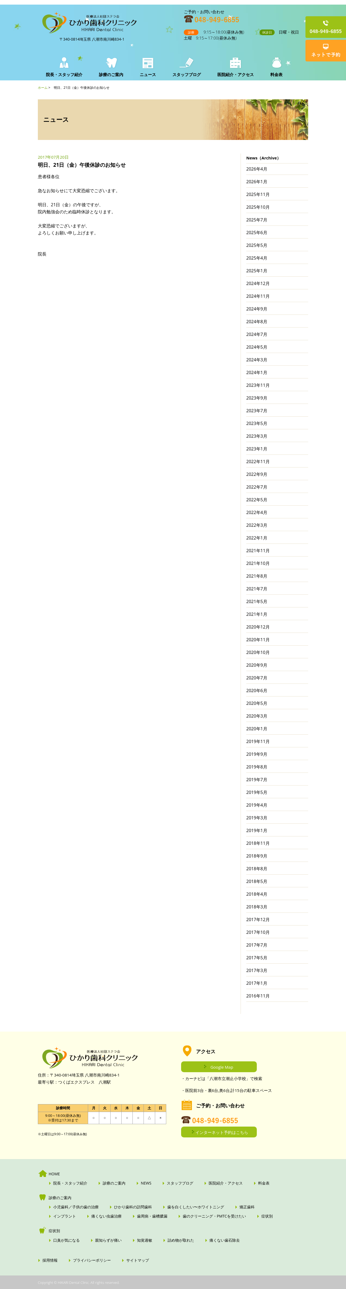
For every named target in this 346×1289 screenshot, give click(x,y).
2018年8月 (256, 869)
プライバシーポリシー (92, 1260)
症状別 (267, 1216)
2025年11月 (258, 194)
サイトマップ (137, 1260)
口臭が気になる (66, 1240)
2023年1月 (256, 449)
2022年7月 (256, 487)
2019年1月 (256, 830)
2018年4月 (256, 894)
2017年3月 (256, 970)
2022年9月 (256, 474)
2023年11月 (258, 385)
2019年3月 (256, 818)
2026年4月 (256, 169)
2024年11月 (258, 296)
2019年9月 (256, 754)
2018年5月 (256, 881)
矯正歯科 (247, 1207)
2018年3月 (256, 907)
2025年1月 (256, 271)
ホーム (43, 87)
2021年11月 (258, 551)
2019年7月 (256, 780)
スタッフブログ (186, 74)
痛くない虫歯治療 (106, 1216)
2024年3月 (256, 360)
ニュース (147, 74)
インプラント (64, 1216)
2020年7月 (256, 678)
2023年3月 (256, 436)
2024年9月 (256, 309)
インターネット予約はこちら (221, 1132)
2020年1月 (256, 729)
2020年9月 (256, 665)
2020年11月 (258, 640)
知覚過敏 (144, 1240)
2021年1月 (256, 614)
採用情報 (50, 1260)
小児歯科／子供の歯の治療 (76, 1207)
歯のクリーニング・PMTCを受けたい (214, 1216)
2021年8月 (256, 576)
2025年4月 (256, 258)
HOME (54, 1174)
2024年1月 (256, 372)
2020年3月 (256, 716)
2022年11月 (258, 461)
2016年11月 (258, 996)
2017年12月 (258, 919)
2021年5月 (256, 601)
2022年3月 (256, 525)
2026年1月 (256, 182)
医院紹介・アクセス (234, 74)
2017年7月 (256, 945)
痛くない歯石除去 (224, 1240)
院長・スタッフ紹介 (64, 74)
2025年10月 (258, 207)
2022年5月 (256, 500)
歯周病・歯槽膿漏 (152, 1216)
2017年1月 (256, 983)
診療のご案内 (111, 74)
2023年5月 (256, 423)
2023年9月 (256, 398)
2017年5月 (256, 958)
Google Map (221, 1067)
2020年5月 (256, 703)
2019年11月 (258, 741)
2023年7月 (256, 411)
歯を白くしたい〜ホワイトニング (195, 1207)
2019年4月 (256, 805)
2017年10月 (258, 932)
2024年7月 (256, 334)
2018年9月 (256, 856)
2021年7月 (256, 589)
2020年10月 (258, 652)
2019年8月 (256, 767)
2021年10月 (258, 563)
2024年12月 (258, 283)
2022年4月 (256, 512)
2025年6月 (256, 232)
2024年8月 (256, 322)
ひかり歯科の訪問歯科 (133, 1207)
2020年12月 (258, 627)
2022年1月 (256, 538)
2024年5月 (256, 347)
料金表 (275, 74)
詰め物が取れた (181, 1240)
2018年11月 (258, 843)
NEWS (146, 1183)
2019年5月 (256, 792)
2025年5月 (256, 245)
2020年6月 (256, 690)
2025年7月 (256, 220)
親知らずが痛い (108, 1240)
